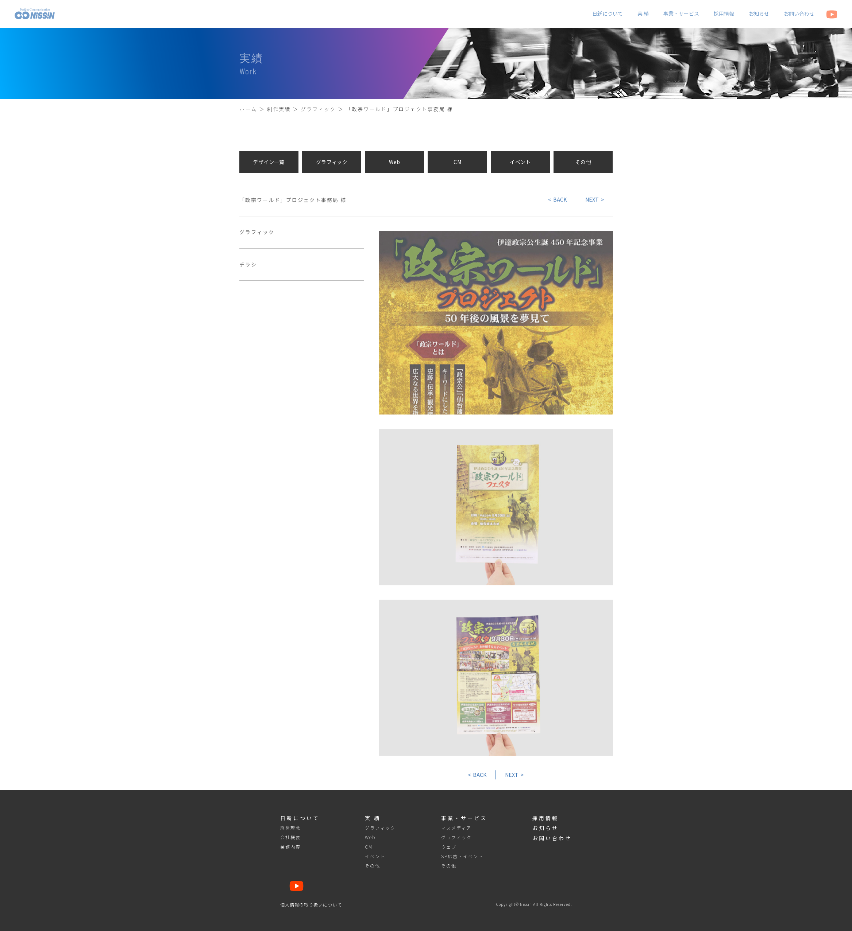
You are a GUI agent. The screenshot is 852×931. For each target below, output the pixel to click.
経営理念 (290, 828)
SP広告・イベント (462, 856)
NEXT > (594, 201)
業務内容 (290, 847)
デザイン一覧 (269, 161)
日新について (607, 13)
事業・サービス (681, 13)
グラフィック (332, 161)
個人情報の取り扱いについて (311, 904)
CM (457, 161)
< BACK (557, 201)
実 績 (643, 13)
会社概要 (290, 837)
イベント (520, 161)
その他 (583, 161)
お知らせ (759, 13)
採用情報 (724, 13)
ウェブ (448, 847)
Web (394, 161)
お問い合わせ (799, 13)
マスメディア (456, 828)
